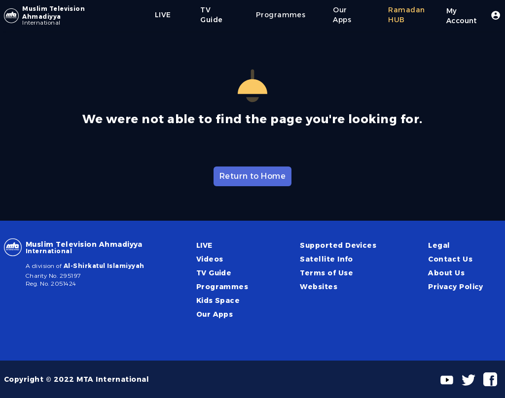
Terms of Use (326, 272)
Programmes (222, 286)
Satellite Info (326, 259)
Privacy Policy (455, 286)
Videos (209, 259)
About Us (446, 272)
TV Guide (214, 272)
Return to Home (252, 176)
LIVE (204, 245)
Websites (318, 286)
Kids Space (218, 300)
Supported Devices (338, 245)
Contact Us (450, 259)
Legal (439, 245)
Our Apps (214, 314)
